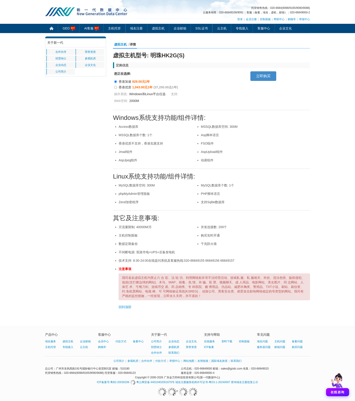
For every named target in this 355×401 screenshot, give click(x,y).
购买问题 (297, 347)
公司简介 (60, 71)
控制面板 (265, 19)
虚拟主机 (158, 28)
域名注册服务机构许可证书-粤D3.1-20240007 (202, 382)
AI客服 (91, 28)
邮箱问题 (279, 347)
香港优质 (146, 87)
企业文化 (285, 28)
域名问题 (262, 341)
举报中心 (304, 19)
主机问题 (279, 341)
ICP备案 (209, 347)
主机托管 (114, 28)
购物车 (292, 19)
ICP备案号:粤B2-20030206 (113, 382)
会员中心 (103, 341)
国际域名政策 (219, 360)
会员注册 (251, 19)
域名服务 (50, 341)
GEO (69, 28)
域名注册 (136, 28)
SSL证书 (201, 28)
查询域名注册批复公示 (244, 382)
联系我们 (173, 352)
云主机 (222, 28)
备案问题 (297, 341)
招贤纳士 (60, 58)
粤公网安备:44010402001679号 (152, 382)
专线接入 (242, 28)
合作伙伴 (60, 51)
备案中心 (138, 341)
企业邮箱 (180, 28)
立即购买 (263, 76)
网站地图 (188, 360)
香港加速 (132, 81)
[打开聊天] (337, 383)
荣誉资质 (90, 51)
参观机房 (90, 58)
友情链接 (202, 360)
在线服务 (209, 341)
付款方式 (120, 341)
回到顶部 (125, 307)
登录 (240, 19)
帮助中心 (279, 19)
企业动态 (60, 65)
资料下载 (226, 341)
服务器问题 (264, 347)
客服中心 (263, 28)
